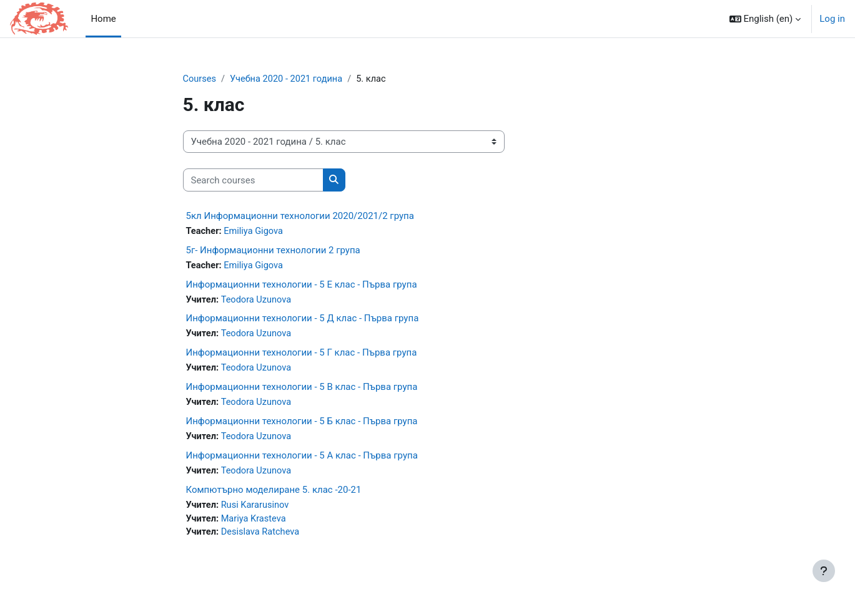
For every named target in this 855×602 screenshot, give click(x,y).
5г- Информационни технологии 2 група (273, 250)
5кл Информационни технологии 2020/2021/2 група (300, 216)
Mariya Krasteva (255, 522)
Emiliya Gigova (255, 232)
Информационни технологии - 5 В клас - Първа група (302, 389)
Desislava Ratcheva (262, 537)
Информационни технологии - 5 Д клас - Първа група (302, 320)
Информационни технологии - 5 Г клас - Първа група (301, 355)
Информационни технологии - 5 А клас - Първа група (302, 458)
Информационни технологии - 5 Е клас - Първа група (301, 285)
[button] (765, 18)
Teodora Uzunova (258, 301)
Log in (832, 18)
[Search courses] (253, 180)
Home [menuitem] (103, 18)
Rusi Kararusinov (257, 509)
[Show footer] (824, 571)
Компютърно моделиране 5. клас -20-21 (274, 493)
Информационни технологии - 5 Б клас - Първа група (302, 424)
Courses (200, 79)
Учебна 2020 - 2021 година (289, 79)
